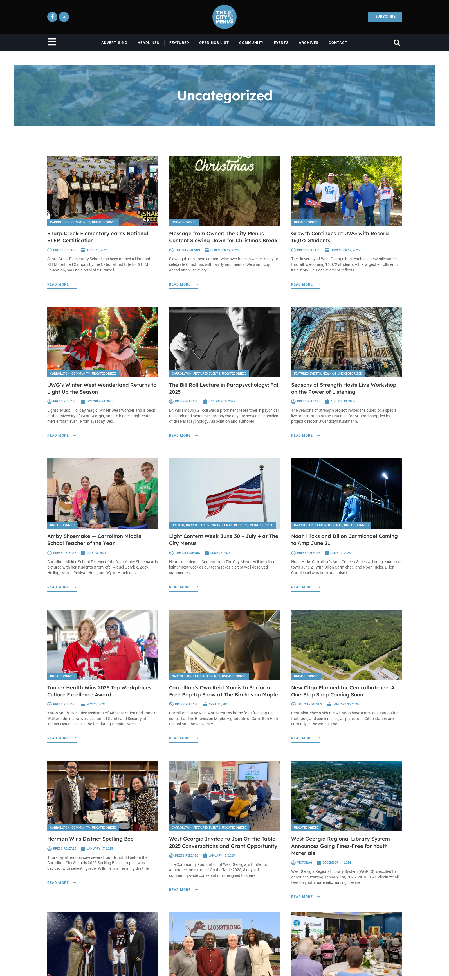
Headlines (148, 42)
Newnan (329, 373)
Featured (179, 42)
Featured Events (206, 373)
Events (281, 42)
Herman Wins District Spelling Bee (90, 838)
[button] (397, 42)
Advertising (114, 42)
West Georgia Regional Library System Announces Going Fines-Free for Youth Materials (340, 845)
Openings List (214, 42)
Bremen (178, 524)
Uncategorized (104, 222)
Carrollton (60, 222)
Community (251, 42)
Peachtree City (234, 524)
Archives (308, 42)
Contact (338, 42)
